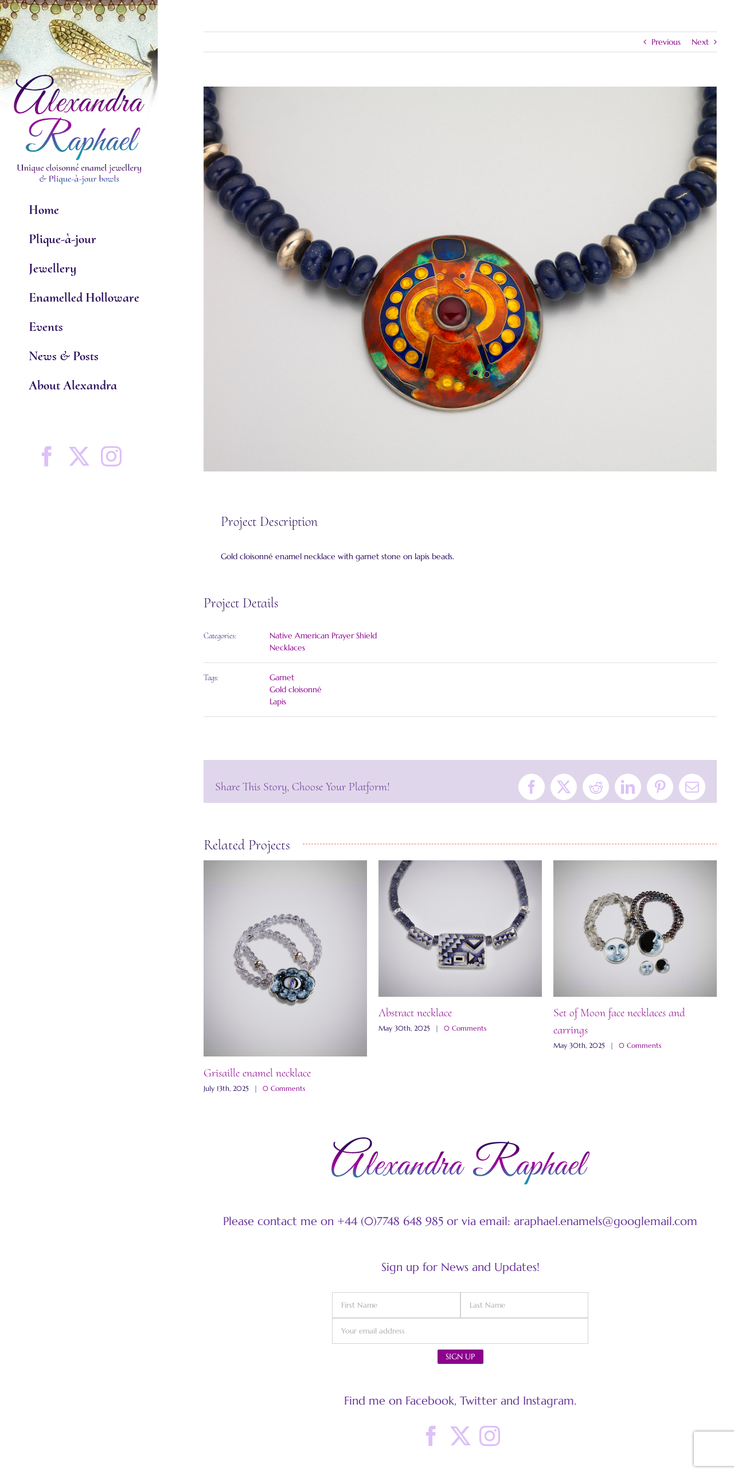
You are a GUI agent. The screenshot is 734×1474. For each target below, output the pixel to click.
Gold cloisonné (296, 689)
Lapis (278, 701)
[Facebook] (431, 1436)
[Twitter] (460, 1436)
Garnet (282, 677)
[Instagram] (489, 1436)
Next (700, 42)
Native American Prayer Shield (323, 635)
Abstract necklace (415, 1013)
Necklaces (287, 647)
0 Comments (284, 1088)
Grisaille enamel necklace (257, 1073)
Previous (666, 42)
